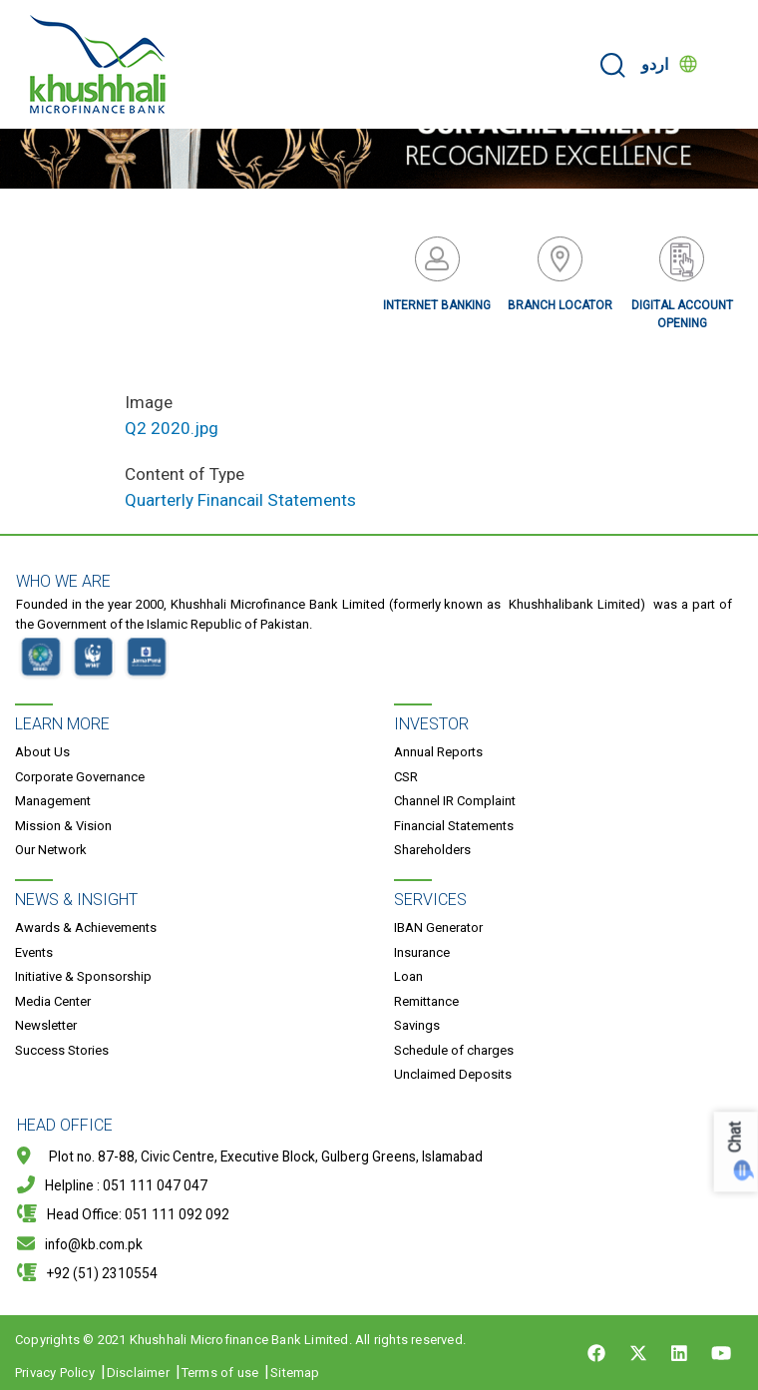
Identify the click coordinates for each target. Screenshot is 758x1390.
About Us (42, 751)
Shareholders (432, 849)
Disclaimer (138, 1372)
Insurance (422, 952)
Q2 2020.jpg (171, 428)
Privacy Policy (55, 1372)
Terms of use (220, 1372)
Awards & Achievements (86, 927)
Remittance (426, 1001)
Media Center (53, 1001)
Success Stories (62, 1050)
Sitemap (294, 1372)
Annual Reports (438, 751)
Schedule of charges (454, 1050)
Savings (417, 1025)
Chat (735, 1137)
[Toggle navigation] (730, 65)
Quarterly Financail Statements (240, 500)
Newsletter (46, 1025)
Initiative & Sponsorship (83, 976)
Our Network (51, 849)
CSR (406, 776)
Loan (408, 976)
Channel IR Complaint (455, 800)
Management (53, 800)
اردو (654, 64)
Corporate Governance (80, 776)
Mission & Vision (63, 825)
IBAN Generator (438, 927)
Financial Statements (454, 825)
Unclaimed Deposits (453, 1074)
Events (34, 952)
